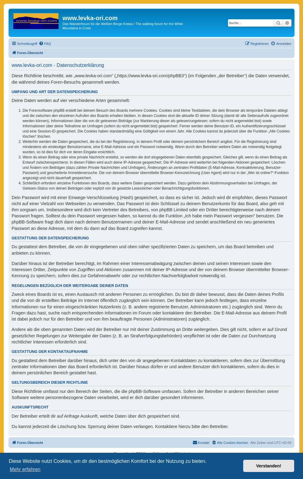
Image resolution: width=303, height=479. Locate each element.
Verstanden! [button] (268, 465)
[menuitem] (45, 43)
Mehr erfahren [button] (25, 469)
